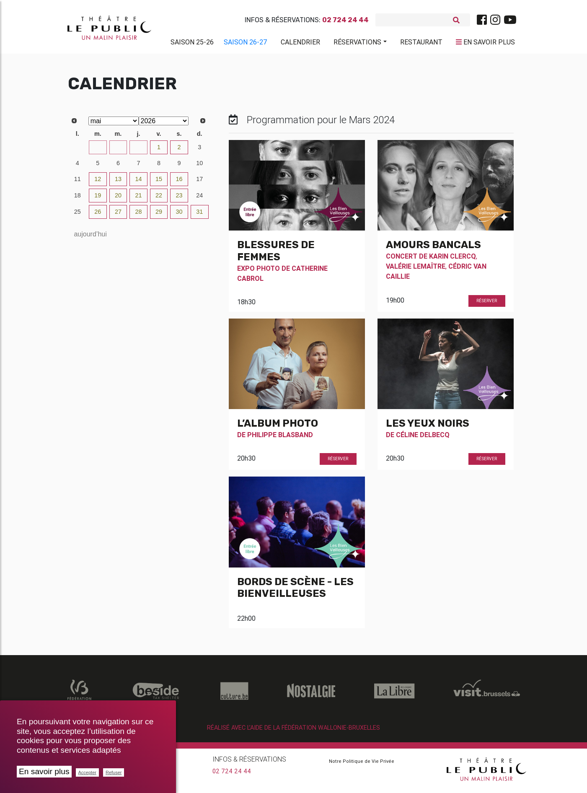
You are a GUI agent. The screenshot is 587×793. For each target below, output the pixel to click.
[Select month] (113, 124)
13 (118, 182)
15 (158, 182)
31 (199, 215)
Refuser (114, 772)
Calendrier (300, 43)
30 (138, 150)
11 (77, 182)
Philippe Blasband (280, 438)
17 (199, 182)
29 (118, 150)
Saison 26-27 (245, 43)
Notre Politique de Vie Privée (361, 764)
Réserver (486, 304)
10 (199, 166)
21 (138, 198)
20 (118, 198)
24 (199, 198)
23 (179, 198)
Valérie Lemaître (415, 269)
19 (97, 198)
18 (77, 198)
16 (179, 182)
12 (97, 182)
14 (138, 182)
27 (77, 150)
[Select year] (164, 124)
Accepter (87, 772)
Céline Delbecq (423, 438)
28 (97, 150)
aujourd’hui (90, 237)
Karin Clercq (452, 259)
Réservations (357, 43)
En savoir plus (44, 771)
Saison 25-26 (192, 43)
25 (77, 215)
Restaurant (421, 43)
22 (158, 198)
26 (97, 215)
